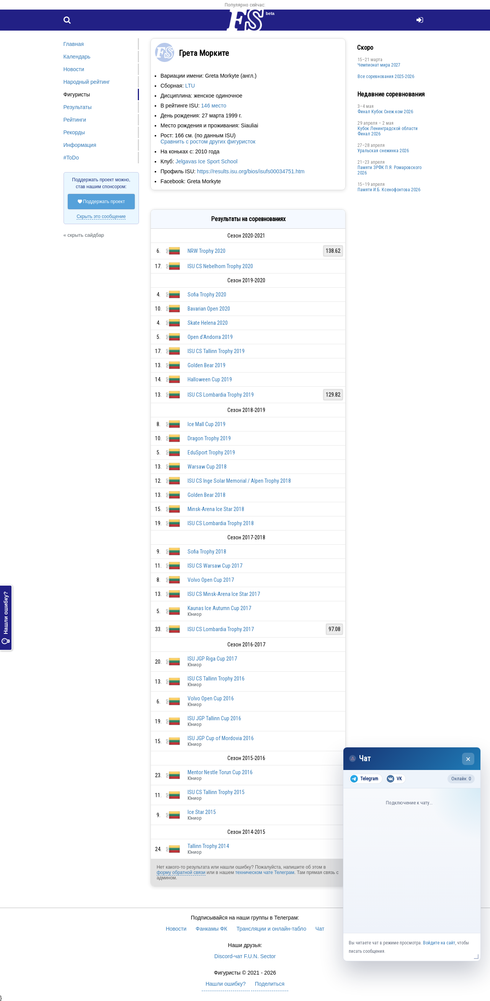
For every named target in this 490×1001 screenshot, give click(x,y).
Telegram (364, 779)
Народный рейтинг (87, 82)
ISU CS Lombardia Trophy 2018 (221, 523)
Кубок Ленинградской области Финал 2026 (388, 131)
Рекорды (74, 132)
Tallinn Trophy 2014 (208, 846)
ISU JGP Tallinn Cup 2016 (214, 718)
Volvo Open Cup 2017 (211, 580)
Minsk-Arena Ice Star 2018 (216, 509)
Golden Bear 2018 (206, 495)
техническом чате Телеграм (264, 872)
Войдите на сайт (439, 943)
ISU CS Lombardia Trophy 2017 (221, 629)
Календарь (77, 57)
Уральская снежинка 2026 (383, 150)
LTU (190, 86)
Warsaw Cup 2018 (207, 467)
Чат (319, 929)
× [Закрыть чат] (468, 759)
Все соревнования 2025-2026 (386, 76)
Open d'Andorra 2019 (210, 337)
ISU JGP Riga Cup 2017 (212, 659)
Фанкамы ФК (211, 929)
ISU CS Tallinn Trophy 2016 (216, 678)
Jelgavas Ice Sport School (206, 161)
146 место (213, 106)
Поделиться (269, 984)
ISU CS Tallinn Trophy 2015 (216, 792)
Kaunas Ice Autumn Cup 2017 (219, 608)
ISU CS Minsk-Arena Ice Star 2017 (224, 594)
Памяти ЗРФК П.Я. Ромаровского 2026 (389, 170)
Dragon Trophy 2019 (209, 438)
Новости (74, 69)
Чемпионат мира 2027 (379, 65)
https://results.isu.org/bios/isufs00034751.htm (251, 171)
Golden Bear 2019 (206, 365)
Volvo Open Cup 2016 (211, 698)
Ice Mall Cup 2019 (206, 424)
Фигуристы (77, 94)
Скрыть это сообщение (101, 216)
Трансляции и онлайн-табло (271, 929)
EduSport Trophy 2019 (211, 452)
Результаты (78, 107)
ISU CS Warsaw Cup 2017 (215, 566)
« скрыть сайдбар (84, 235)
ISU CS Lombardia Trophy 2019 (221, 395)
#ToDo (71, 158)
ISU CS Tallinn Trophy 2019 (216, 351)
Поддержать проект (101, 201)
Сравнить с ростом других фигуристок (207, 141)
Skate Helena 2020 (208, 323)
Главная (74, 44)
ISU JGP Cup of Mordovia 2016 (221, 738)
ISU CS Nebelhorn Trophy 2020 (220, 266)
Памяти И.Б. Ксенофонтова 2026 (389, 189)
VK (394, 779)
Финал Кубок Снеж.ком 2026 (385, 111)
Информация (80, 145)
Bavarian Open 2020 (209, 309)
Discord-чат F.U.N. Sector (245, 956)
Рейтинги (75, 120)
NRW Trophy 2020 (206, 251)
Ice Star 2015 (202, 812)
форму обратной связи (181, 872)
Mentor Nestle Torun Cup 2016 (220, 772)
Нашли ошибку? (6, 617)
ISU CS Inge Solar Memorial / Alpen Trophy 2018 (239, 481)
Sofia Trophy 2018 (207, 552)
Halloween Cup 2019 (210, 379)
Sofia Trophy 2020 (207, 294)
